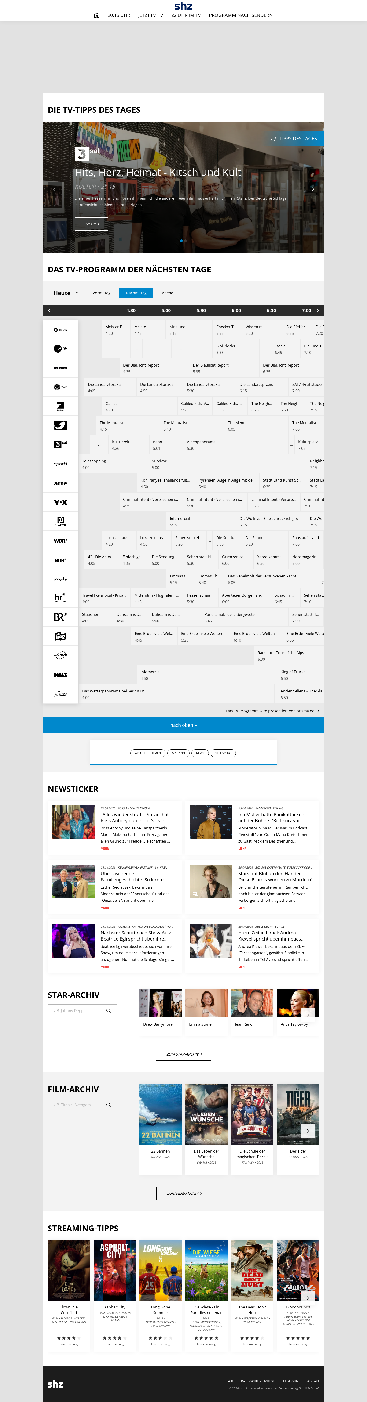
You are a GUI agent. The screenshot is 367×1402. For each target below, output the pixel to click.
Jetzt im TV (150, 15)
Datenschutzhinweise (258, 1381)
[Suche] (82, 1010)
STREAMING (223, 753)
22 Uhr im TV (186, 15)
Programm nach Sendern (241, 15)
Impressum (291, 1381)
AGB (230, 1381)
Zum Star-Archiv (184, 1054)
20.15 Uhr (119, 15)
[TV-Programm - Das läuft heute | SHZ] (184, 6)
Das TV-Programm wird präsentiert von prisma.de (272, 711)
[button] (181, 240)
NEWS (200, 753)
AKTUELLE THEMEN (148, 753)
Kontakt (313, 1381)
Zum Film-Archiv (184, 1193)
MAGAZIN (178, 753)
